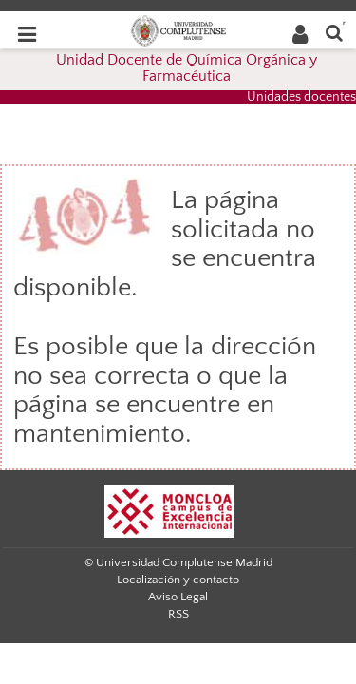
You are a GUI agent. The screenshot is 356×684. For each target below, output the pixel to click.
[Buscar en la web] (334, 32)
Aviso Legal (178, 596)
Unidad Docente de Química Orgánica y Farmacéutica (186, 68)
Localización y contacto (178, 579)
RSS (178, 613)
